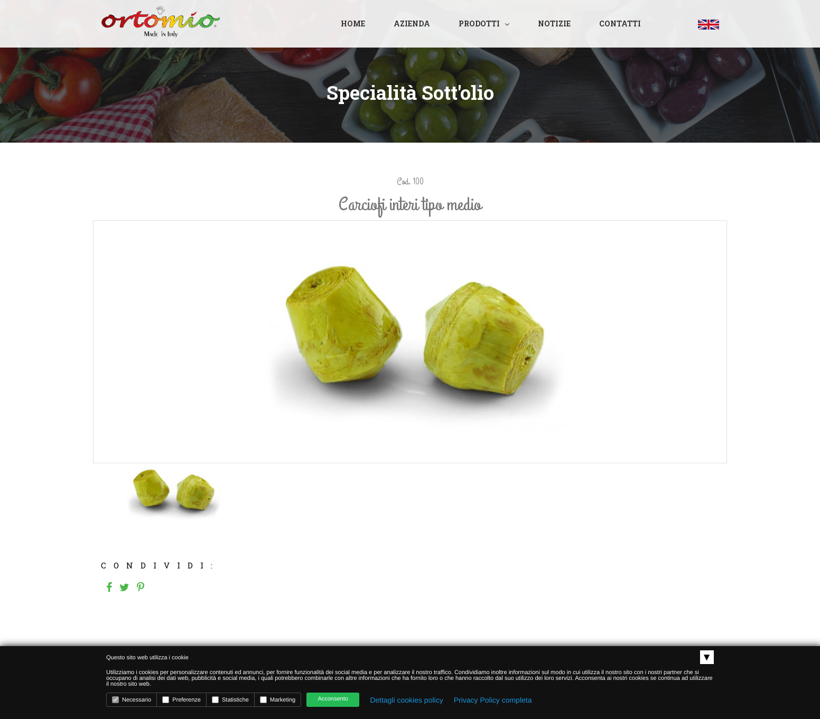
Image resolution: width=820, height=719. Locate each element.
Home (353, 23)
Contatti (620, 23)
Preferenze (181, 699)
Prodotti (479, 23)
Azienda (412, 23)
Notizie (554, 23)
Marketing (277, 699)
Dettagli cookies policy (406, 700)
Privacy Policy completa (493, 700)
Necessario (131, 699)
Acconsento (333, 699)
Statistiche (230, 699)
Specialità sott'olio (410, 92)
